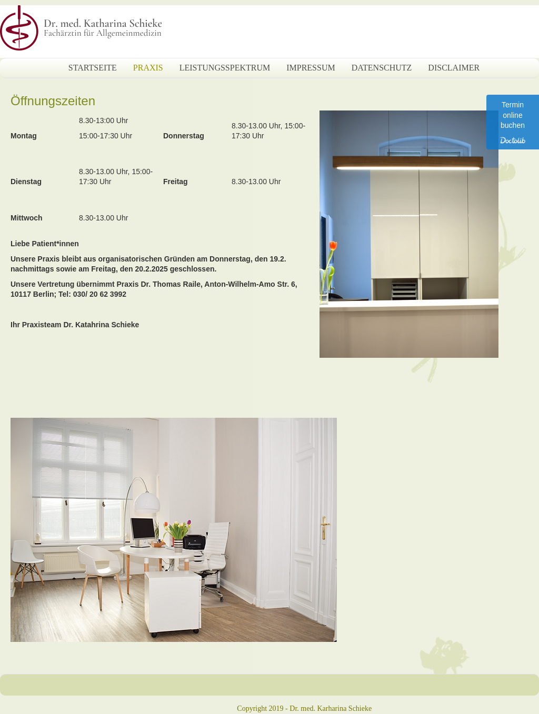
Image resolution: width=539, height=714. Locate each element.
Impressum (310, 67)
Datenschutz (382, 67)
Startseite (92, 67)
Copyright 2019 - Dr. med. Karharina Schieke (304, 708)
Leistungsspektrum (224, 67)
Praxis (148, 67)
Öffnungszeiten (53, 101)
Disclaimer (454, 67)
